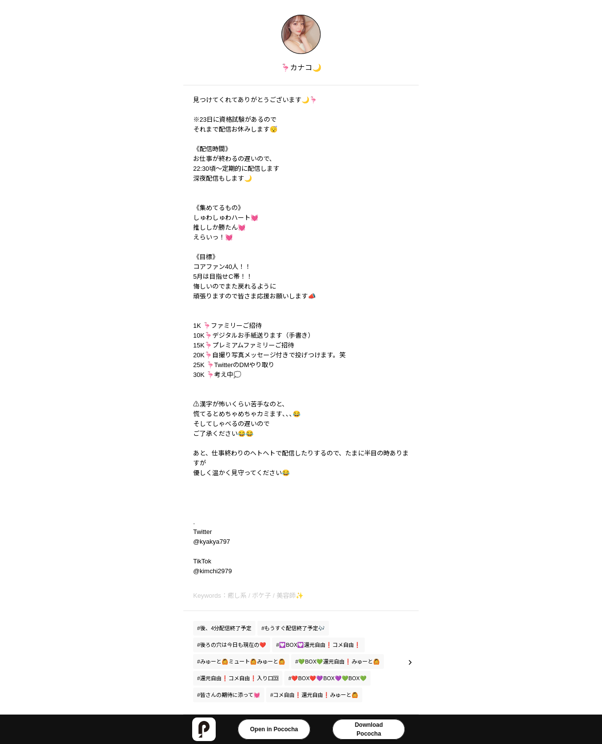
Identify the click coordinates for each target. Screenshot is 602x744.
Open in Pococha (274, 729)
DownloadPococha (369, 729)
